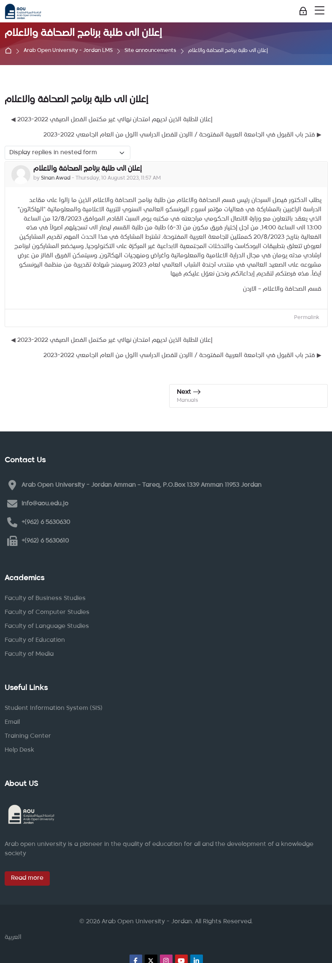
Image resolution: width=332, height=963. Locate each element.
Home (10, 51)
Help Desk (19, 750)
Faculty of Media (29, 654)
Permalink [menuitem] (306, 317)
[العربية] (13, 937)
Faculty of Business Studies (45, 598)
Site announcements (150, 51)
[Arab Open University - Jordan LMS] (23, 11)
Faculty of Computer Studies (47, 612)
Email (12, 722)
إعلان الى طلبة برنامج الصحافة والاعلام (228, 51)
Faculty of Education (35, 640)
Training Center (28, 736)
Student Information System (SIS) (54, 708)
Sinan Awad (55, 178)
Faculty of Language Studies (47, 626)
